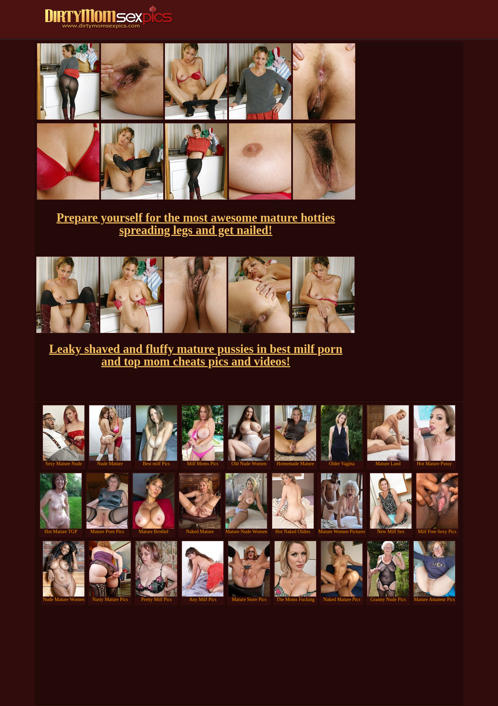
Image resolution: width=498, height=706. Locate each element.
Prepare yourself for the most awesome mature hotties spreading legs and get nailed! (195, 224)
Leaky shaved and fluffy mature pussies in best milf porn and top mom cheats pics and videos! (195, 355)
